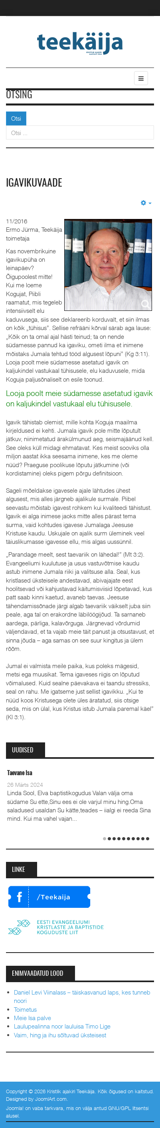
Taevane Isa (19, 773)
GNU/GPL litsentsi (128, 1108)
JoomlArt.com (51, 1099)
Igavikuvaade (34, 183)
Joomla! (15, 1108)
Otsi (16, 118)
